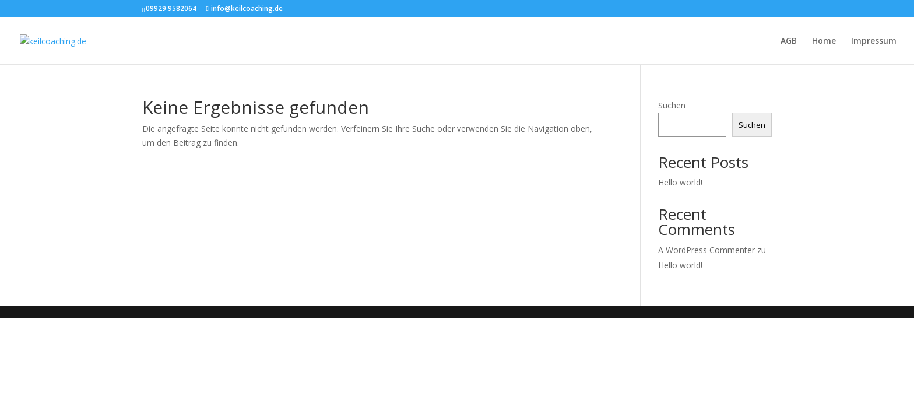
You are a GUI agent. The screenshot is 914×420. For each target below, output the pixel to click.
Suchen (672, 105)
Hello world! (680, 182)
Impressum (874, 41)
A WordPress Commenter (706, 250)
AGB (789, 41)
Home (824, 41)
